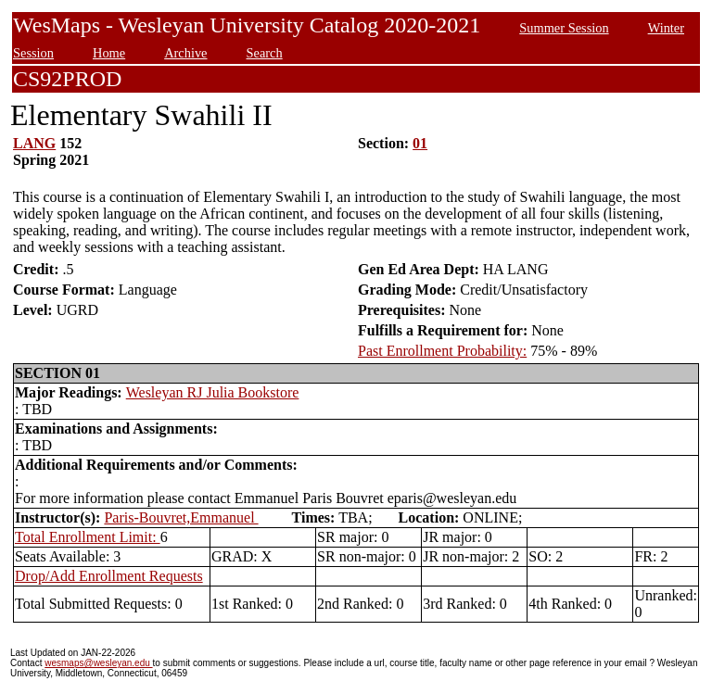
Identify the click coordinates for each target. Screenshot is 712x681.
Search (265, 52)
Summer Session (563, 27)
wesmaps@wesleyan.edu (98, 663)
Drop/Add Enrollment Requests (109, 576)
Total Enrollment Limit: (87, 537)
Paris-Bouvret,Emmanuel (181, 517)
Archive (185, 52)
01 (420, 143)
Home (109, 52)
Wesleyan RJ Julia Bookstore (212, 392)
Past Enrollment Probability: (442, 351)
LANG (34, 143)
